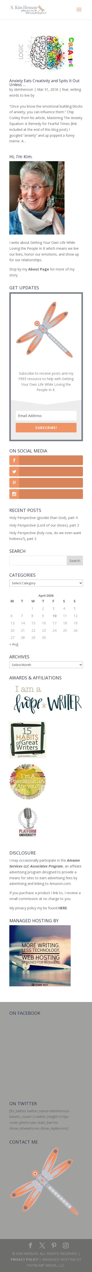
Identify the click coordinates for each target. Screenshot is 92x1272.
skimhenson (23, 89)
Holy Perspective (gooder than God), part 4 (43, 517)
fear (65, 89)
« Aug (13, 644)
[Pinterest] (54, 1246)
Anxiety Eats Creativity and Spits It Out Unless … (44, 82)
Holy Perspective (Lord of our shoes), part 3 (44, 525)
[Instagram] (66, 1246)
